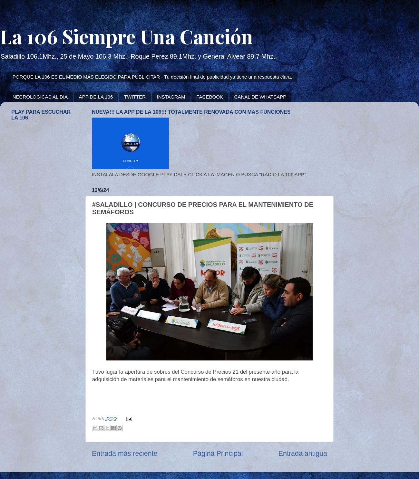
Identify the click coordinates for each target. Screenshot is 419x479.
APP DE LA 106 (96, 97)
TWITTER (135, 97)
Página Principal (218, 453)
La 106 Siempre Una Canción (126, 36)
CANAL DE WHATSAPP (260, 97)
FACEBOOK (209, 97)
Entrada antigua (302, 453)
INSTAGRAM (171, 97)
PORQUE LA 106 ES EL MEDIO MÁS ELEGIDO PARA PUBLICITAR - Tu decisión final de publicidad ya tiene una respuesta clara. (152, 77)
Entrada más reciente (124, 453)
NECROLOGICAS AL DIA (40, 97)
